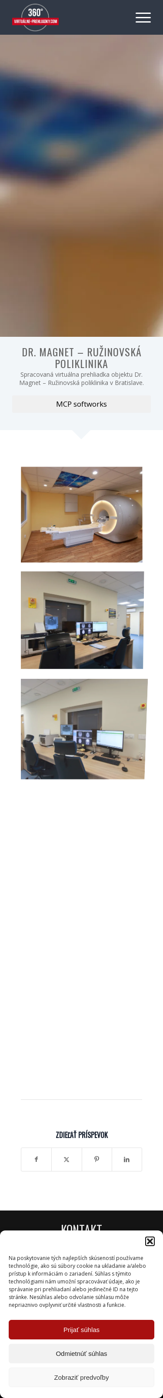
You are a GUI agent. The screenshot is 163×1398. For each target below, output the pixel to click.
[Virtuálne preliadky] (67, 17)
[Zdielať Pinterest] (97, 1159)
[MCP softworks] (81, 404)
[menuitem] (139, 17)
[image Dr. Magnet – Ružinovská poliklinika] (85, 518)
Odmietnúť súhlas (81, 1353)
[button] (150, 1241)
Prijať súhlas (81, 1329)
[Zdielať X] (66, 1159)
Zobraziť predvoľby (81, 1377)
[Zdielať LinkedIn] (127, 1159)
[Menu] (139, 17)
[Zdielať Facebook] (36, 1159)
